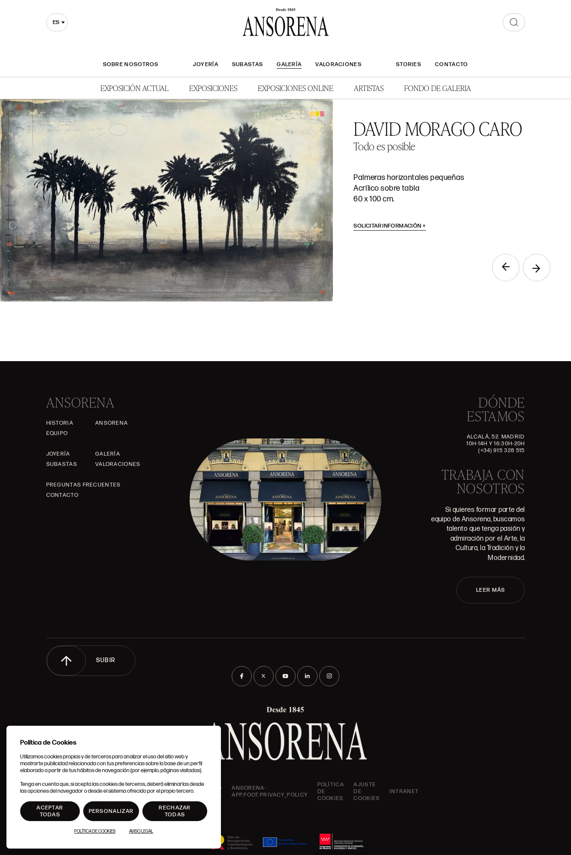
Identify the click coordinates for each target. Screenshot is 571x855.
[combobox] (57, 22)
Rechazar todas (174, 811)
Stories (408, 64)
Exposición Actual (134, 87)
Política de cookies (330, 791)
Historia (59, 423)
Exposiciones (213, 87)
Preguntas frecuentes (83, 484)
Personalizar (111, 811)
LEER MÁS (490, 590)
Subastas (247, 64)
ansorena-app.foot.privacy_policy (270, 791)
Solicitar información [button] (389, 226)
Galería (289, 64)
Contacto (451, 64)
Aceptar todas (49, 811)
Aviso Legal (141, 831)
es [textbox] (56, 22)
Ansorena (111, 423)
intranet (404, 791)
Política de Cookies (94, 831)
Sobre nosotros (131, 64)
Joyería (205, 64)
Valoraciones (338, 64)
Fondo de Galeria (437, 87)
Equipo (57, 433)
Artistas (369, 87)
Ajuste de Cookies (366, 791)
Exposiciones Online (295, 87)
